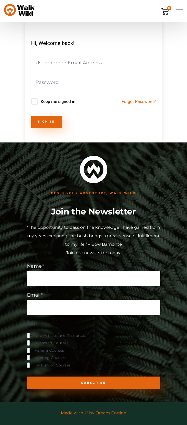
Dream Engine (110, 412)
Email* (93, 304)
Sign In (46, 121)
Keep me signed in (57, 101)
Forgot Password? (139, 101)
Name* (93, 275)
